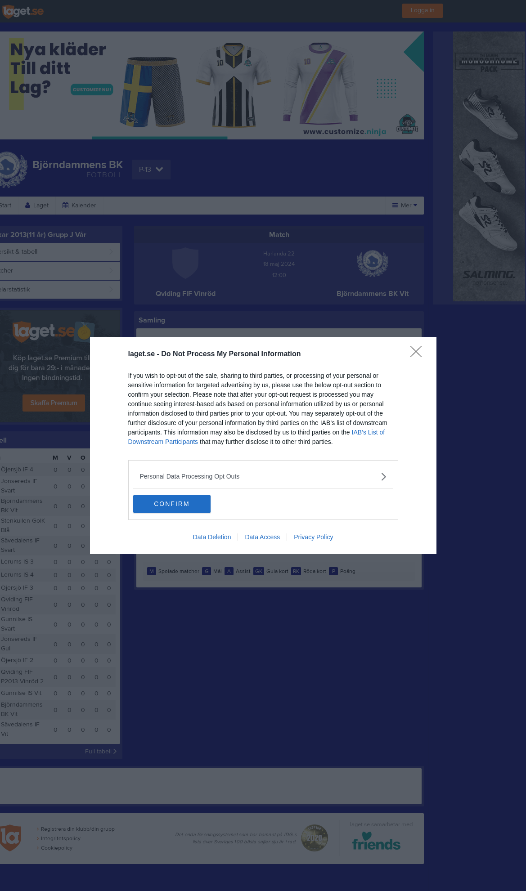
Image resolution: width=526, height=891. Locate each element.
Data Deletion (212, 537)
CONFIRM (175, 504)
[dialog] (263, 446)
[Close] (418, 354)
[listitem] (263, 476)
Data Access (262, 537)
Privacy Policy (313, 537)
